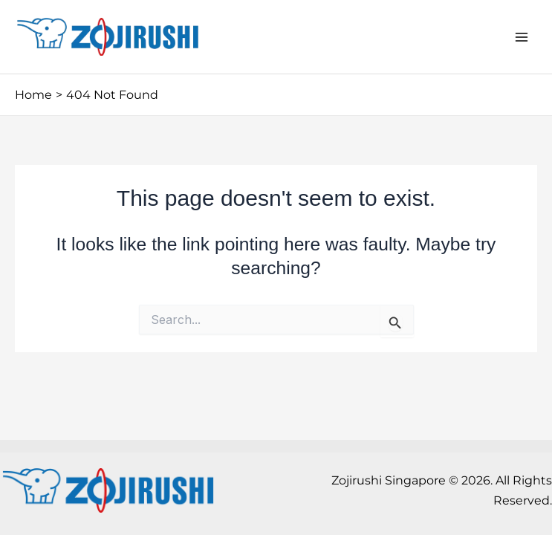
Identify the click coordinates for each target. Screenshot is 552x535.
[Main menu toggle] (521, 37)
